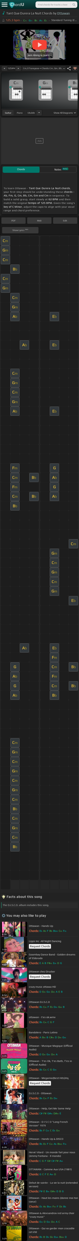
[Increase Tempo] (18, 68)
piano (20, 112)
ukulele (31, 112)
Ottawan (63, 13)
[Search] (74, 4)
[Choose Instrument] (39, 112)
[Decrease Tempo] (4, 68)
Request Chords (40, 946)
